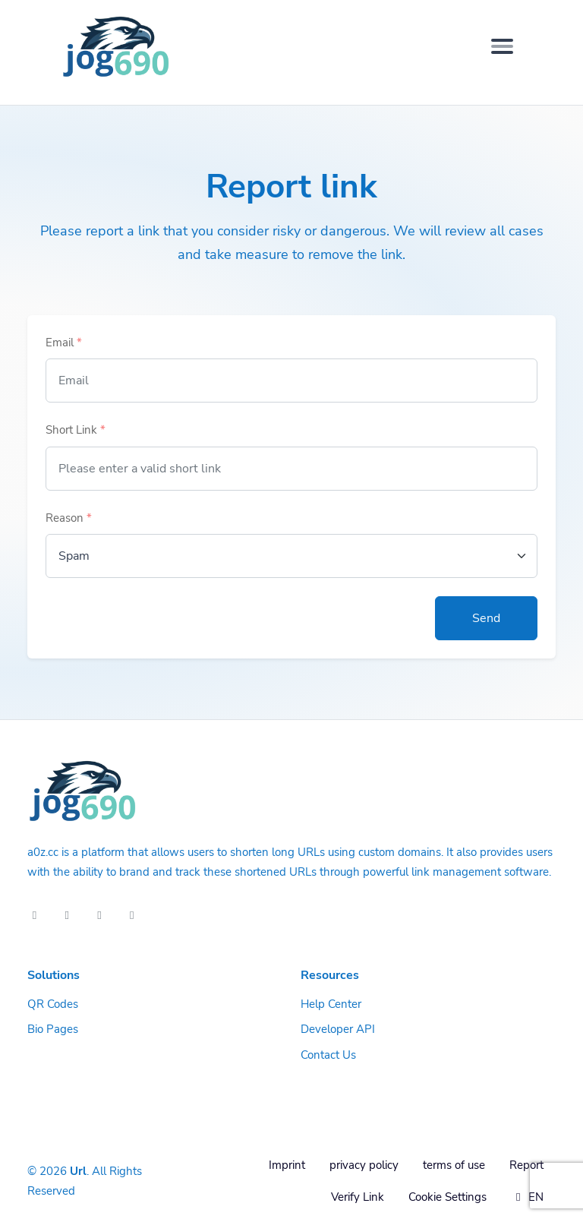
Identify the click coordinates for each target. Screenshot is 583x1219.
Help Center (331, 1004)
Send (486, 618)
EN (527, 1197)
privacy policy (364, 1165)
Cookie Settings (447, 1197)
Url (78, 1171)
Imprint (287, 1165)
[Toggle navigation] (502, 46)
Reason (69, 518)
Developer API (338, 1029)
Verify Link (357, 1197)
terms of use (454, 1165)
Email (64, 342)
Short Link (76, 429)
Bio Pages (52, 1029)
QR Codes (52, 1004)
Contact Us (328, 1055)
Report (526, 1165)
